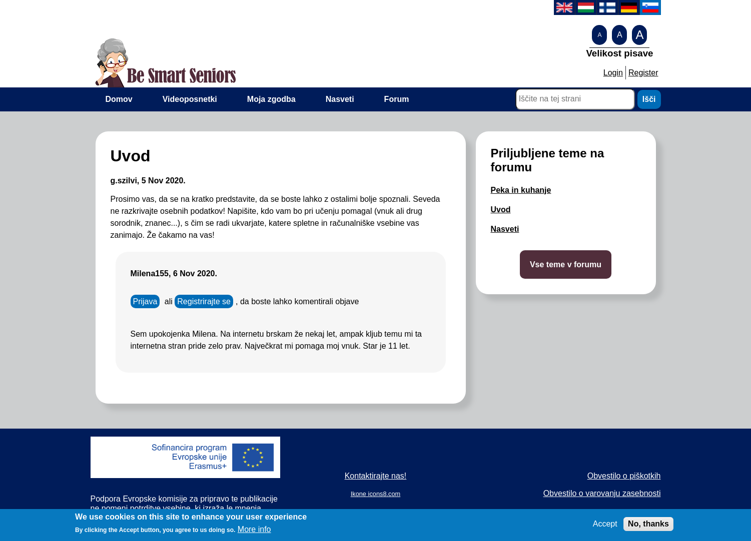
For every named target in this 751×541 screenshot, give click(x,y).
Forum (396, 99)
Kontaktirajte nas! (376, 476)
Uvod (501, 209)
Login (613, 72)
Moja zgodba (271, 99)
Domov (119, 99)
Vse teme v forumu (565, 264)
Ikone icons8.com (376, 494)
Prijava (145, 301)
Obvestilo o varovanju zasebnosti (602, 493)
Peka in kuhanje (521, 190)
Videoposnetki (190, 99)
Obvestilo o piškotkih (624, 476)
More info (254, 533)
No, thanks (648, 527)
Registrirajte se (204, 301)
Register (643, 72)
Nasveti (340, 99)
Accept (605, 527)
